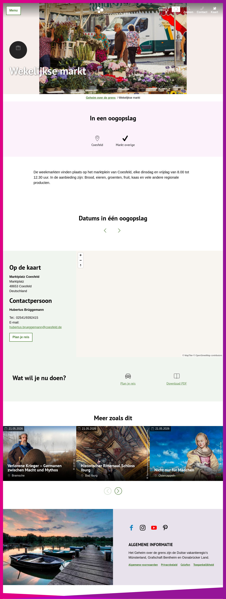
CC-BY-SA (74, 463)
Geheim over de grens (101, 97)
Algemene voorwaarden (143, 564)
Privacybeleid (169, 564)
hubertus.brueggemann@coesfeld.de (35, 327)
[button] (20, 337)
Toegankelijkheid (203, 564)
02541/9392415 (27, 317)
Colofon (185, 564)
